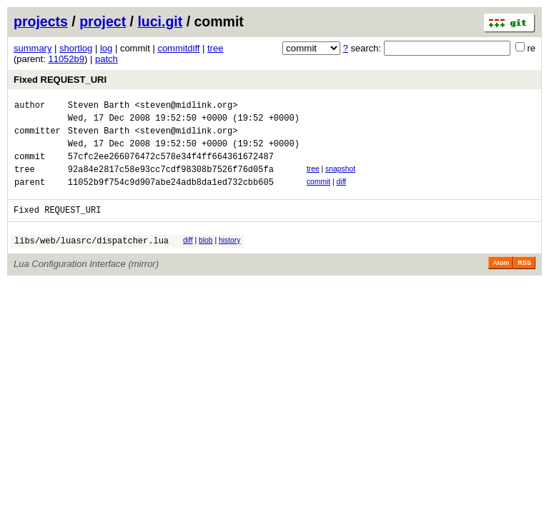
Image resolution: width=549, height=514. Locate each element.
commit (318, 194)
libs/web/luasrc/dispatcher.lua (91, 259)
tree (215, 48)
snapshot (340, 179)
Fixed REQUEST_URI (60, 79)
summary (32, 48)
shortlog (75, 48)
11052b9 (66, 59)
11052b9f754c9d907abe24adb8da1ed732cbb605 (171, 197)
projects (41, 21)
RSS (524, 282)
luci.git (159, 21)
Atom (501, 282)
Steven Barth (98, 107)
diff (342, 194)
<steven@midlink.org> (185, 107)
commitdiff (178, 48)
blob (206, 257)
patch (106, 59)
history (229, 257)
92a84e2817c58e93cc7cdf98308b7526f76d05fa (171, 182)
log (106, 48)
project (102, 21)
